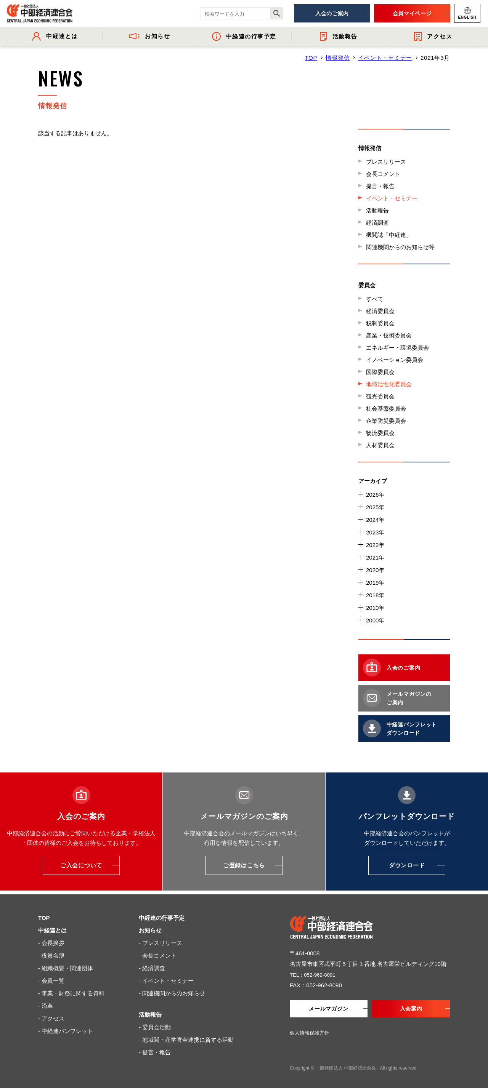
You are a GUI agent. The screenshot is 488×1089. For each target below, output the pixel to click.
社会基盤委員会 (386, 408)
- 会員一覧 (51, 980)
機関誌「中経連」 (389, 235)
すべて (374, 299)
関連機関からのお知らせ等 (400, 247)
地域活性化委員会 (389, 384)
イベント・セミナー (385, 58)
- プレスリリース (160, 943)
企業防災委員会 (386, 420)
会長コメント (383, 174)
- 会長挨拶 (51, 943)
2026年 (375, 494)
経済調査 (377, 222)
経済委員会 (380, 311)
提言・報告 (380, 186)
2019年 (375, 582)
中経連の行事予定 (162, 918)
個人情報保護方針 (309, 1033)
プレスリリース (386, 161)
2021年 (375, 557)
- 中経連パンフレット (65, 1031)
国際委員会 (380, 372)
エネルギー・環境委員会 (397, 347)
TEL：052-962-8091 (316, 974)
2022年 (375, 545)
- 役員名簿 (51, 955)
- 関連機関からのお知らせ (172, 993)
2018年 (375, 595)
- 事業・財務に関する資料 (71, 993)
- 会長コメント (158, 955)
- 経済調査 (152, 968)
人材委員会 (380, 445)
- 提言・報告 (155, 1052)
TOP (311, 58)
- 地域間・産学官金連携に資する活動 (186, 1039)
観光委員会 (380, 396)
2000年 (375, 620)
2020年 (375, 570)
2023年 (375, 532)
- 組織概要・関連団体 (65, 968)
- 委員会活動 (155, 1027)
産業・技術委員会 (389, 335)
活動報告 (377, 210)
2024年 (375, 520)
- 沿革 (45, 1006)
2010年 (375, 607)
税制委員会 (380, 323)
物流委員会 (380, 433)
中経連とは (52, 930)
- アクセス (51, 1018)
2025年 (375, 507)
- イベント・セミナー (166, 980)
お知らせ (150, 930)
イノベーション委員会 (394, 360)
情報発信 (338, 58)
